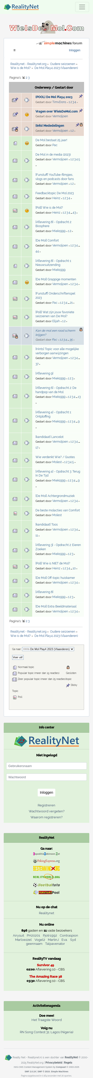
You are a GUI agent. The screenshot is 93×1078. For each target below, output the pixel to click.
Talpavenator (55, 944)
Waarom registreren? (46, 817)
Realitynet (46, 913)
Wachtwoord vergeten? (46, 811)
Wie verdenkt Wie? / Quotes (55, 457)
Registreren (46, 805)
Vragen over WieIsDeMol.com (56, 111)
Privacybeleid (53, 1062)
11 (36, 535)
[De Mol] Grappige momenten (55, 279)
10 (74, 568)
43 (74, 212)
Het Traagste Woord (46, 1020)
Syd (73, 940)
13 (79, 397)
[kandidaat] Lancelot (49, 437)
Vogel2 (39, 940)
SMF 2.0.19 (30, 1071)
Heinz (56, 198)
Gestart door (64, 87)
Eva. (64, 940)
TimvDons (59, 102)
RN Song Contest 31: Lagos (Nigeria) (46, 1032)
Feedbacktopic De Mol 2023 (54, 193)
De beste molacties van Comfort (57, 510)
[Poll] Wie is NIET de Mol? (52, 563)
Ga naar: (16, 649)
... (72, 213)
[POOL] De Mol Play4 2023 (53, 97)
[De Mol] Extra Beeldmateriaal (55, 606)
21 (71, 302)
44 (37, 251)
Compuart (61, 1067)
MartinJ (53, 940)
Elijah (56, 321)
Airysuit (18, 935)
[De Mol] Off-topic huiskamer (55, 578)
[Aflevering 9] (44, 373)
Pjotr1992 (50, 935)
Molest (57, 462)
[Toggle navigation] (82, 7)
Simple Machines (59, 1071)
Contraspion (69, 935)
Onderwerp (43, 87)
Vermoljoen (60, 116)
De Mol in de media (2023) (53, 154)
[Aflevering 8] (44, 592)
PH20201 (33, 935)
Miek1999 (58, 231)
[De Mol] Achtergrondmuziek (55, 496)
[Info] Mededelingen (49, 125)
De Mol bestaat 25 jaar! (51, 140)
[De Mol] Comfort (47, 240)
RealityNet (71, 1057)
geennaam (34, 944)
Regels (68, 1062)
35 (71, 339)
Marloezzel (23, 940)
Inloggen (74, 50)
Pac (55, 145)
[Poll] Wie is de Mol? (49, 207)
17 (36, 447)
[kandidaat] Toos (46, 524)
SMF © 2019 (43, 1071)
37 (36, 364)
